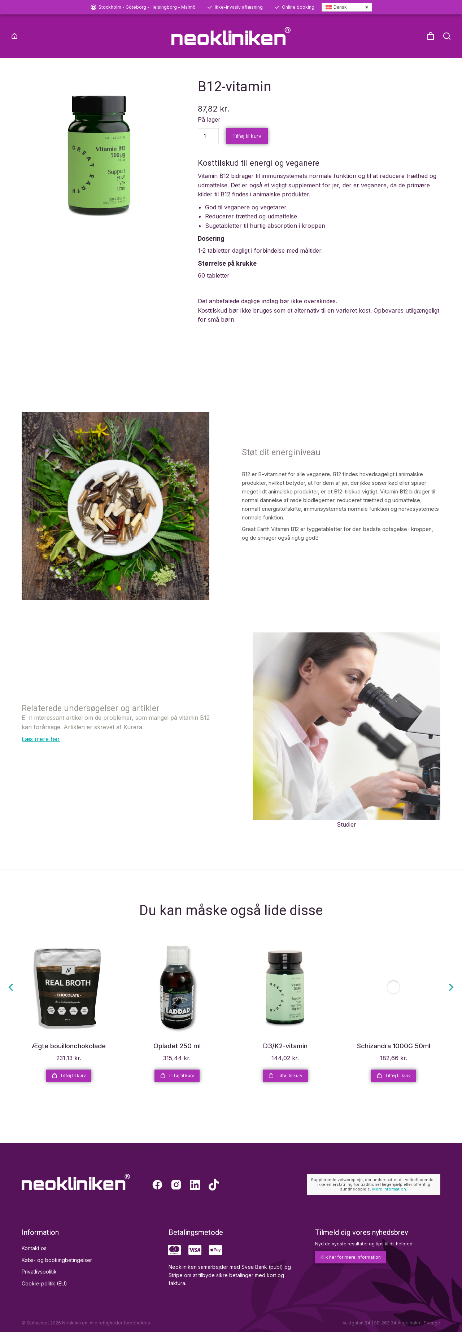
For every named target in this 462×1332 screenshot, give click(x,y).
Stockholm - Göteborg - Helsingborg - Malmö (147, 7)
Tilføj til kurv (246, 147)
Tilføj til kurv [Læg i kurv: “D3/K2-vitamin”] (285, 1087)
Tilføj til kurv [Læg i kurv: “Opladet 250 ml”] (177, 1087)
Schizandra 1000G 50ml (393, 1058)
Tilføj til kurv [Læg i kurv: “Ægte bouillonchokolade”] (69, 1087)
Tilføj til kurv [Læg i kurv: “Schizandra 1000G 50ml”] (393, 1087)
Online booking (298, 7)
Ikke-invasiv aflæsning (239, 7)
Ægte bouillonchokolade (69, 1058)
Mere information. (389, 1200)
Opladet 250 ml (177, 1058)
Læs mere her (41, 750)
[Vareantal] (208, 148)
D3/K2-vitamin (285, 1058)
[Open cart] (430, 36)
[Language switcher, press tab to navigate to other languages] (347, 7)
